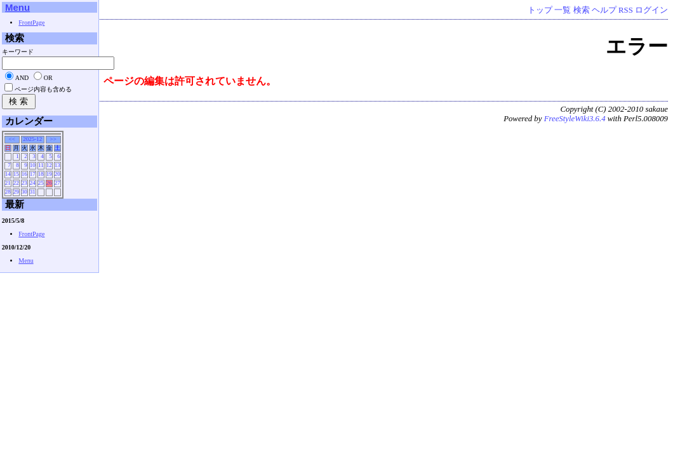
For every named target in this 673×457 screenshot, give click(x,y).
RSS (625, 10)
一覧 (562, 10)
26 (49, 183)
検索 (581, 10)
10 (33, 165)
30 (24, 192)
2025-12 (32, 139)
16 (24, 174)
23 (24, 183)
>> (53, 139)
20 (57, 174)
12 (49, 165)
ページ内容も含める (43, 89)
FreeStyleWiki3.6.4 (575, 118)
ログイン (651, 10)
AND (22, 77)
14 (8, 174)
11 (41, 165)
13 (57, 165)
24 (33, 183)
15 (16, 174)
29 (16, 192)
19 (49, 174)
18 (41, 174)
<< (12, 139)
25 (41, 183)
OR (48, 77)
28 (8, 192)
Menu (17, 7)
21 (8, 183)
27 (57, 183)
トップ (540, 10)
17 (33, 174)
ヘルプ (604, 10)
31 (33, 192)
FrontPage (31, 22)
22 (16, 183)
